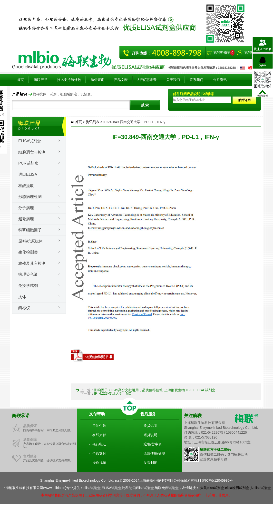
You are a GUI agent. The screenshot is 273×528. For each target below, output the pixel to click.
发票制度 (150, 463)
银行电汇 (99, 444)
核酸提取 (26, 186)
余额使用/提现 (154, 453)
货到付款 (99, 426)
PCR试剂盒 (28, 163)
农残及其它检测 (32, 263)
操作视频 (99, 463)
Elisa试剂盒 (29, 141)
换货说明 (150, 426)
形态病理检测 (30, 197)
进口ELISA (27, 174)
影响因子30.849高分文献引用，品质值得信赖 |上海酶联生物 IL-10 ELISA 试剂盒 (154, 390)
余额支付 (99, 453)
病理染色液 (28, 274)
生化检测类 (28, 252)
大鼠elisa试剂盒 (212, 488)
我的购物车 (221, 52)
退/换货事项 (153, 444)
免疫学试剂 (28, 286)
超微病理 (26, 219)
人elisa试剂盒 (260, 488)
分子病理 (26, 208)
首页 (20, 80)
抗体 (22, 297)
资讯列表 (92, 122)
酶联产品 (40, 80)
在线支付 (99, 435)
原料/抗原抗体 (30, 241)
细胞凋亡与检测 (32, 152)
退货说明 (150, 435)
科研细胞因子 (30, 230)
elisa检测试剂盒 (237, 488)
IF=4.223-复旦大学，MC (112, 393)
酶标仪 (24, 308)
